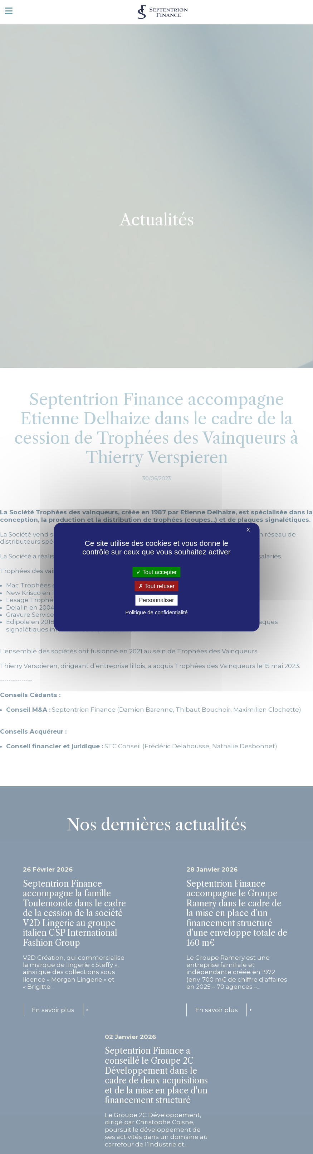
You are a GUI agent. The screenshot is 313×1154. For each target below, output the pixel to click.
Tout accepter (156, 572)
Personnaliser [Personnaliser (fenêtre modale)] (156, 600)
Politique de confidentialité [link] (156, 612)
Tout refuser (156, 586)
